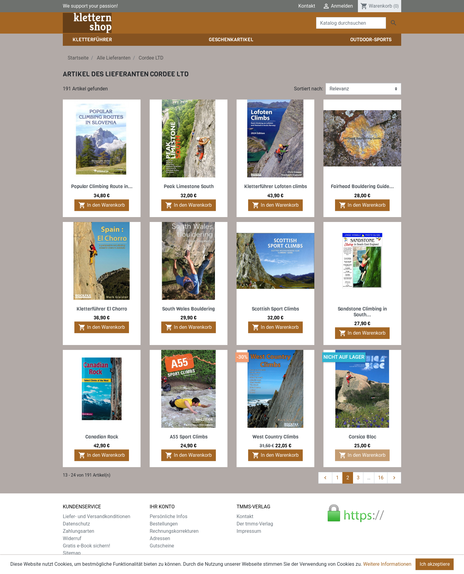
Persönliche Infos (168, 516)
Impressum (249, 531)
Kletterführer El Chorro (102, 309)
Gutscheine (162, 546)
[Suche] (351, 23)
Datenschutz (76, 524)
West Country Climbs (275, 437)
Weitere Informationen (387, 564)
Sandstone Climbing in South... (362, 312)
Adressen (160, 538)
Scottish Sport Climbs (275, 309)
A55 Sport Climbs (189, 437)
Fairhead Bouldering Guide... (362, 186)
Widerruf (72, 538)
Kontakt (306, 6)
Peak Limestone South (189, 186)
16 (381, 478)
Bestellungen (164, 524)
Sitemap (72, 553)
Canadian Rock (101, 437)
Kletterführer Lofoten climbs (275, 186)
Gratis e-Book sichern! (86, 546)
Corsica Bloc (362, 437)
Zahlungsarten (78, 531)
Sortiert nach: (308, 89)
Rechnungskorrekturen (174, 531)
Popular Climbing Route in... (102, 186)
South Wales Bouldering (188, 309)
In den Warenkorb (101, 205)
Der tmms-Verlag (255, 524)
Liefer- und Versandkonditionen (96, 516)
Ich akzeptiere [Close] (434, 564)
